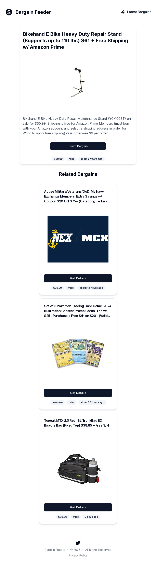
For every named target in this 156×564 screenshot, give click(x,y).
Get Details (78, 278)
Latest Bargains (136, 12)
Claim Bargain (78, 146)
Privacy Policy (78, 555)
